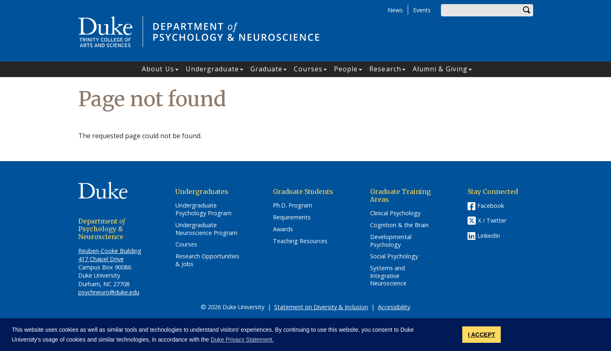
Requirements (292, 217)
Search (527, 10)
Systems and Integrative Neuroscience (388, 275)
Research (385, 68)
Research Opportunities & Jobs (207, 260)
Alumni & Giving (440, 68)
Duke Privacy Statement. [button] (242, 339)
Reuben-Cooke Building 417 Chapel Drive (109, 255)
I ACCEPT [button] (481, 334)
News (395, 10)
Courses (308, 68)
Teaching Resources (300, 241)
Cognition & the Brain (399, 225)
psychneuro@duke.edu (108, 292)
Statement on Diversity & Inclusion (321, 307)
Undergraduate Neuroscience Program (206, 229)
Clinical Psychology (395, 213)
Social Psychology (394, 256)
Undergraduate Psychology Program (203, 209)
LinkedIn (488, 235)
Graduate (266, 68)
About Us (158, 68)
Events (422, 10)
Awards (283, 229)
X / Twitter (492, 221)
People (346, 68)
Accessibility (394, 307)
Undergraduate (212, 68)
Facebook (490, 206)
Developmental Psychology (390, 240)
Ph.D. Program (292, 205)
